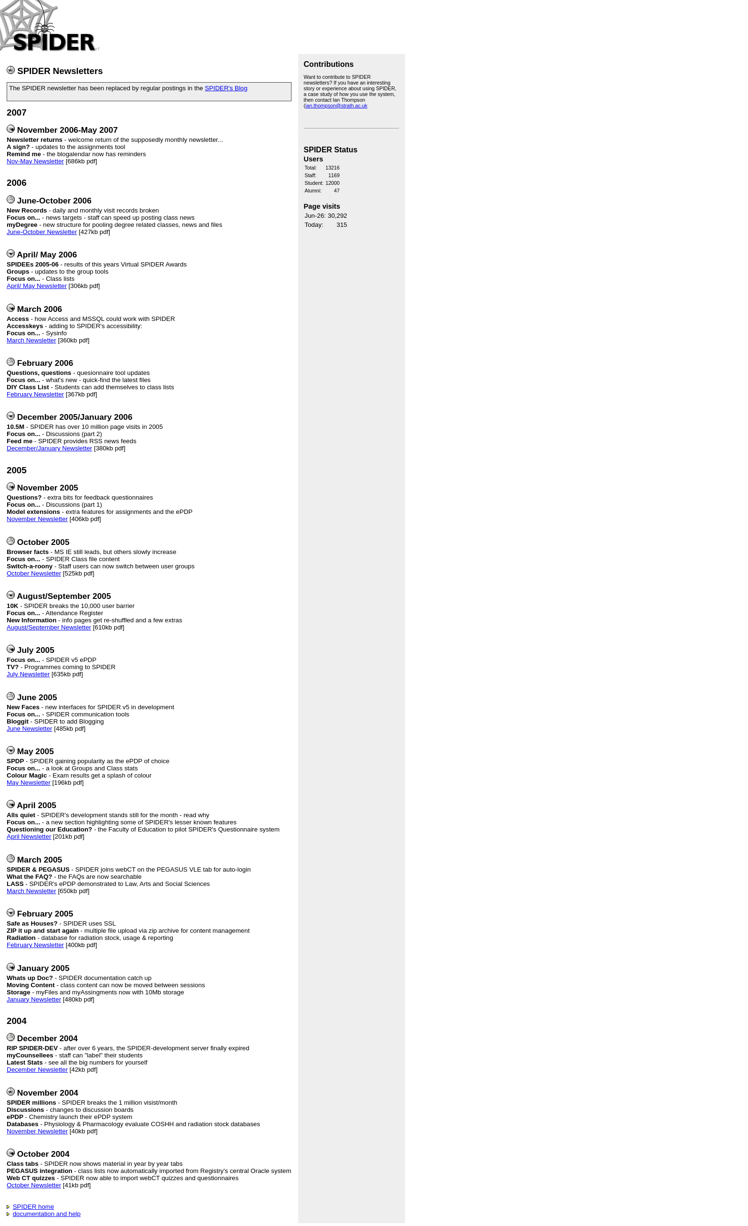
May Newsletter (29, 782)
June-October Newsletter (42, 231)
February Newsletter (35, 394)
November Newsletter (37, 518)
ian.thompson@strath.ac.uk (336, 105)
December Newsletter (37, 1069)
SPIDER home (33, 1206)
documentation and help (47, 1213)
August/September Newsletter (49, 627)
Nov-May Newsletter (35, 161)
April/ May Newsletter (37, 285)
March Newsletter (31, 340)
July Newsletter (28, 674)
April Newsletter (29, 836)
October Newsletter (34, 573)
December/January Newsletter (49, 448)
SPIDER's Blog (226, 88)
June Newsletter (29, 728)
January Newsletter (34, 999)
